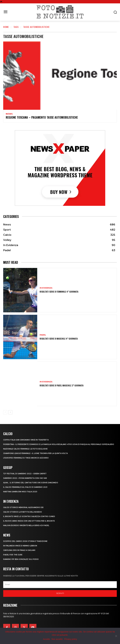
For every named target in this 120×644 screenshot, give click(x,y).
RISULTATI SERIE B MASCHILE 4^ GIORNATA (59, 338)
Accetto (46, 639)
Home (6, 26)
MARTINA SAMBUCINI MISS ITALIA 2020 (20, 492)
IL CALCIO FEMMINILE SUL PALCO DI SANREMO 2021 (25, 487)
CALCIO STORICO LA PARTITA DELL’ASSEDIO (22, 512)
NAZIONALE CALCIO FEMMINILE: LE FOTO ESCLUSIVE (25, 449)
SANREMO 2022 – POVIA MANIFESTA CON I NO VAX (25, 478)
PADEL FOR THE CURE (12, 555)
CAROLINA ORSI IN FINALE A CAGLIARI (19, 550)
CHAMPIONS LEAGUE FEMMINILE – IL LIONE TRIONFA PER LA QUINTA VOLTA (35, 453)
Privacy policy (70, 639)
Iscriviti (60, 593)
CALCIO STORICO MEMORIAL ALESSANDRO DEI (23, 507)
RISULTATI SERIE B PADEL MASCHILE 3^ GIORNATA (61, 385)
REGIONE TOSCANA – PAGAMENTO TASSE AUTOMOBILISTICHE (42, 117)
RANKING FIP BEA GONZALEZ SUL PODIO (21, 559)
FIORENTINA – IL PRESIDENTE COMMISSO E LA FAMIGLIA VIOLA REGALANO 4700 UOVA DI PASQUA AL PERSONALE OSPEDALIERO (58, 444)
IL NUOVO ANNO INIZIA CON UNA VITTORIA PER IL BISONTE (29, 521)
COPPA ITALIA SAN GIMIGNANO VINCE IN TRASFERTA (26, 440)
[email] (60, 584)
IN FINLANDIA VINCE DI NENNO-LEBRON (20, 546)
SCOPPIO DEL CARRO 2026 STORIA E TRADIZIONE (25, 541)
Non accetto (57, 639)
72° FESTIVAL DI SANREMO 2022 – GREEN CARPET (25, 474)
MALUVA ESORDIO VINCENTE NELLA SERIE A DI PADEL (26, 525)
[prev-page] (5, 412)
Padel (43, 335)
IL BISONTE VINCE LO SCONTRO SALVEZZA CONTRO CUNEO (29, 516)
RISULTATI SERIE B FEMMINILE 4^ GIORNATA (59, 291)
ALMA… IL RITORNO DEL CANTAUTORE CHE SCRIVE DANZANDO (30, 483)
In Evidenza (46, 288)
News (9, 114)
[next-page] (10, 412)
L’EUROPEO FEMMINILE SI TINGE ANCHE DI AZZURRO (26, 458)
